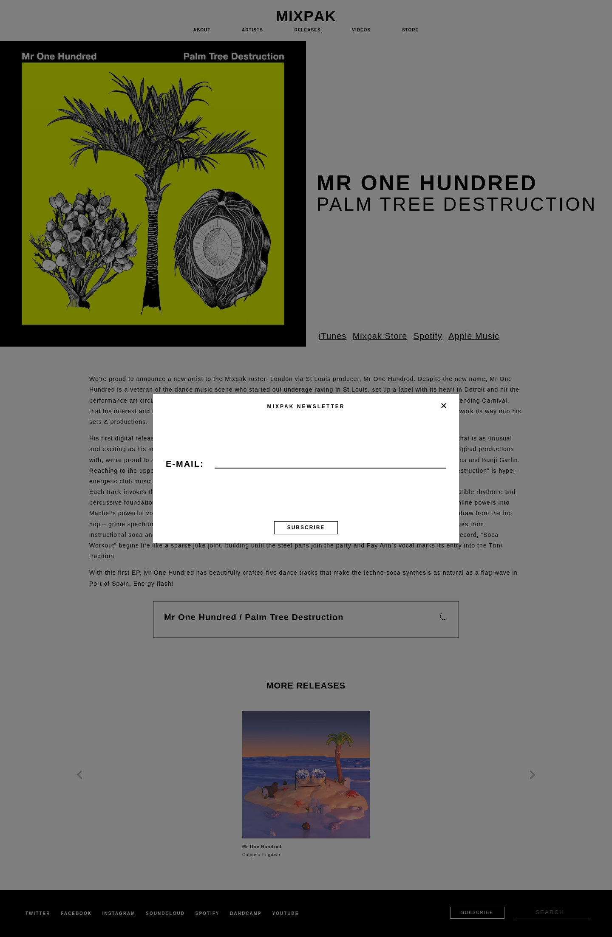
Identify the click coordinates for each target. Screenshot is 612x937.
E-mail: (185, 464)
